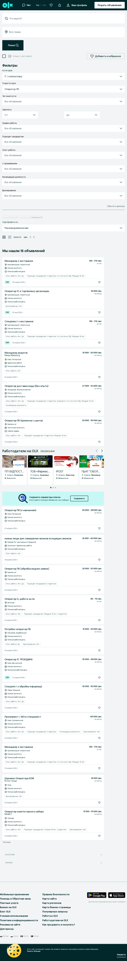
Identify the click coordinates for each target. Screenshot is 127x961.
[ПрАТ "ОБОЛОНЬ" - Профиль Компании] (91, 470)
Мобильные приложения (14, 894)
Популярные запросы (55, 911)
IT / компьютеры (23, 217)
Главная (5, 217)
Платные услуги (9, 903)
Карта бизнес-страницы (56, 907)
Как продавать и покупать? (58, 924)
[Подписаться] (99, 282)
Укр (37, 5)
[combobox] (65, 18)
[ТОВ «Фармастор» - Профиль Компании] (40, 470)
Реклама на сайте (10, 924)
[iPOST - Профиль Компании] (66, 470)
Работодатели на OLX (55, 920)
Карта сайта (49, 898)
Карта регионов (51, 903)
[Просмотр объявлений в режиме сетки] (9, 237)
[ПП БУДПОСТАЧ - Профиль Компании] (14, 470)
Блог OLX (5, 911)
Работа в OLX (50, 915)
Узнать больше (33, 951)
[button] (59, 4)
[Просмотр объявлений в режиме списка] (4, 237)
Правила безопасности (55, 894)
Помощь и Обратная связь (15, 898)
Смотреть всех (48, 451)
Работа (12, 217)
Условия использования (14, 915)
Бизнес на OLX (8, 907)
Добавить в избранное (105, 56)
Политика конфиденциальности (19, 920)
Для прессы (7, 928)
